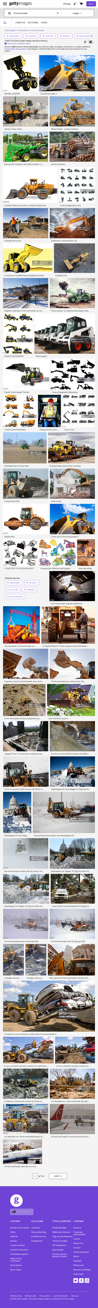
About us (77, 1227)
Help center (78, 1274)
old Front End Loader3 (58, 718)
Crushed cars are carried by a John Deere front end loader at (30, 1034)
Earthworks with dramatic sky (64, 240)
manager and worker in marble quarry (20, 978)
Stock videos (15, 1269)
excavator (31, 36)
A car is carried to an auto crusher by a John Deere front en (29, 1066)
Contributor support (19, 1254)
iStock (76, 1256)
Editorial (14, 1236)
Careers (76, 1239)
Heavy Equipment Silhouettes (65, 392)
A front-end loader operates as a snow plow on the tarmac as (30, 1166)
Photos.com (78, 1265)
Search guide (57, 1250)
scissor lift (48, 36)
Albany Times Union (13, 129)
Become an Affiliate (82, 1269)
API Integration (59, 1245)
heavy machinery (84, 36)
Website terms (16, 1296)
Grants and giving (81, 1252)
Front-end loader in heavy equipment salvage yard (26, 718)
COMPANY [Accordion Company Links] (78, 1221)
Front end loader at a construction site (67, 681)
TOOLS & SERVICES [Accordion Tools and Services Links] (61, 1221)
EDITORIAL (33, 22)
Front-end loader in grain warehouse (66, 603)
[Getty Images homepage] (20, 3)
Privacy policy (45, 1296)
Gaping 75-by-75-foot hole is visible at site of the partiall (29, 753)
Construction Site (12, 501)
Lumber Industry (58, 164)
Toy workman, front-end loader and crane (22, 646)
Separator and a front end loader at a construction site (27, 681)
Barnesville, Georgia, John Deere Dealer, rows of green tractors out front (35, 164)
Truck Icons (69, 429)
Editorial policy (31, 1296)
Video (12, 1232)
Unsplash (77, 1261)
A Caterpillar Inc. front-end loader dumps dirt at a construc (29, 1136)
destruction (56, 501)
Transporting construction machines (65, 466)
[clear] (59, 13)
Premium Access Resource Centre (59, 1255)
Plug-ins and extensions (62, 1236)
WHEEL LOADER (12, 93)
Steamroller (9, 536)
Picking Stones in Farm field (16, 466)
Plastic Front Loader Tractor (16, 392)
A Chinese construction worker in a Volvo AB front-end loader (31, 1101)
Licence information (61, 1296)
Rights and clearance (61, 1232)
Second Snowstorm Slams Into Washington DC (54, 835)
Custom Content (17, 1245)
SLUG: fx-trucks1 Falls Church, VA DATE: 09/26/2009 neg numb (32, 789)
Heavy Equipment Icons (70, 205)
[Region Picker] (21, 1212)
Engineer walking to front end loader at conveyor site (27, 310)
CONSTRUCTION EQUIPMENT (19, 568)
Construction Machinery (15, 429)
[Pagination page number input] (33, 1176)
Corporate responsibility (79, 1233)
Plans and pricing (38, 1232)
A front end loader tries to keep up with (21, 941)
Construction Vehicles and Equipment (56, 568)
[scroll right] (91, 36)
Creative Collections (19, 1250)
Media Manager (59, 1227)
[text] (35, 13)
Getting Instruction (12, 240)
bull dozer (65, 36)
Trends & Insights (60, 1241)
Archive (13, 1241)
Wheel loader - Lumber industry (64, 129)
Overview (35, 1227)
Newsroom (78, 1243)
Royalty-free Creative (19, 1227)
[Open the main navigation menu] (5, 3)
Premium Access (38, 1236)
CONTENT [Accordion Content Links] (15, 1221)
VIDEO (44, 22)
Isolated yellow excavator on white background (25, 205)
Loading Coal (61, 275)
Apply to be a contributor (16, 1259)
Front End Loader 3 (48, 93)
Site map (75, 1296)
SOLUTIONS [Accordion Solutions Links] (37, 1221)
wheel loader (13, 36)
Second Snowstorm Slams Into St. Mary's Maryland (26, 871)
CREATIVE (20, 22)
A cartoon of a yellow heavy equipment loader (24, 275)
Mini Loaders (41, 356)
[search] (10, 13)
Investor (77, 1247)
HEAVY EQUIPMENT (14, 356)
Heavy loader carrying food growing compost (71, 310)
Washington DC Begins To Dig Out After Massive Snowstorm (31, 906)
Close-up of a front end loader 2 (65, 536)
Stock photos (16, 1265)
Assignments (36, 1241)
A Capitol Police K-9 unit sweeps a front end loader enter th (68, 646)
